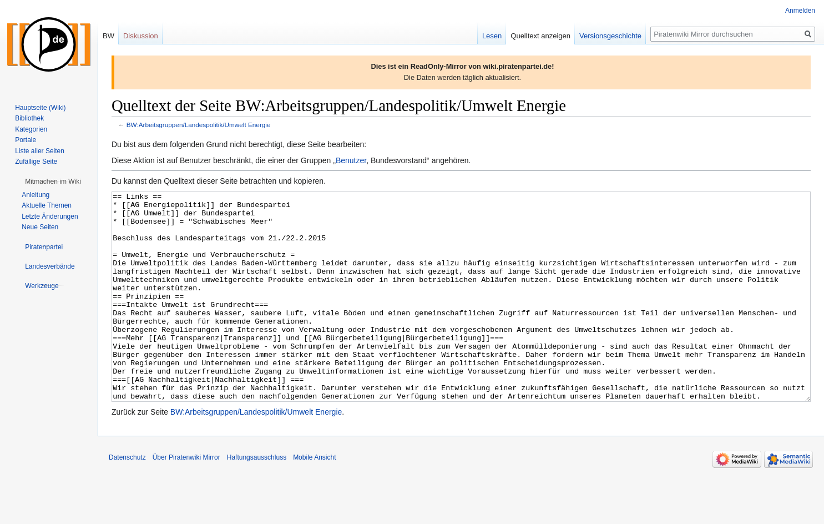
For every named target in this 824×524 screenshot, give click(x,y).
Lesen (492, 36)
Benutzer (351, 160)
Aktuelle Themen (47, 205)
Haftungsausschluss (256, 499)
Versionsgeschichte (610, 36)
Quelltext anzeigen (540, 36)
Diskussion (140, 36)
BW (108, 36)
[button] (53, 181)
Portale (25, 140)
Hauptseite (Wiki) (40, 108)
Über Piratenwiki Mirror (186, 499)
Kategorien (31, 129)
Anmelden (800, 10)
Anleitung (35, 195)
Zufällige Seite (36, 161)
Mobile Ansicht (314, 499)
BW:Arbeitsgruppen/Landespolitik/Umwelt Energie (199, 124)
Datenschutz (127, 499)
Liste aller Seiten (39, 151)
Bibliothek (29, 118)
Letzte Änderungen (50, 216)
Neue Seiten (40, 227)
